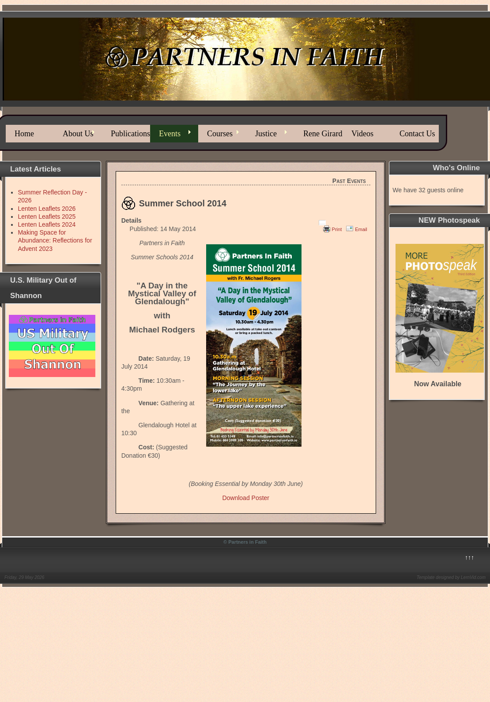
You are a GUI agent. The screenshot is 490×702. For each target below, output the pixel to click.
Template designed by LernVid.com (451, 577)
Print (337, 229)
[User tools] (322, 222)
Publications (130, 133)
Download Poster (245, 497)
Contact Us (417, 133)
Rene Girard (322, 133)
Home (24, 133)
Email (361, 229)
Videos (362, 133)
